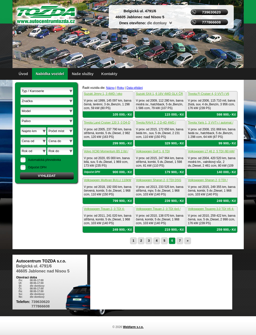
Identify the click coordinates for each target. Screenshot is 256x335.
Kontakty (109, 74)
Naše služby (83, 74)
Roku (120, 88)
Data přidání (134, 88)
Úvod (23, 74)
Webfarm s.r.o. (133, 327)
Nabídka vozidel (50, 74)
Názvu (110, 88)
